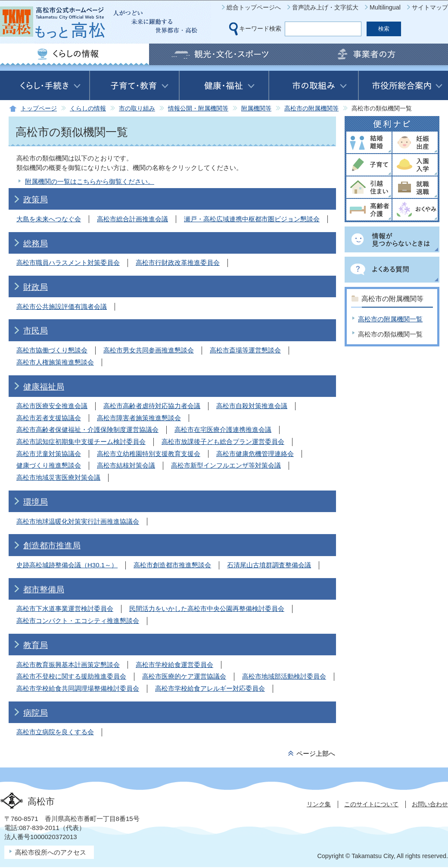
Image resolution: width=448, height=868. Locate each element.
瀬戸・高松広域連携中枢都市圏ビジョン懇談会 (252, 219)
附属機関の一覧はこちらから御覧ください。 (89, 181)
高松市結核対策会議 (126, 465)
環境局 (35, 501)
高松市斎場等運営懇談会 (245, 350)
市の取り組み (137, 108)
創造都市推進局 (52, 545)
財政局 (35, 287)
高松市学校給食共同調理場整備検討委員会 (77, 688)
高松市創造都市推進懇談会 (172, 565)
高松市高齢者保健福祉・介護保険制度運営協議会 (87, 429)
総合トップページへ (254, 7)
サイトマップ (430, 7)
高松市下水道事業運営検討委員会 (64, 608)
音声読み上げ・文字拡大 (325, 7)
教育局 (35, 645)
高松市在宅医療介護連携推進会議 (222, 429)
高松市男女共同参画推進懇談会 (148, 350)
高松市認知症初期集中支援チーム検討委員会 (81, 441)
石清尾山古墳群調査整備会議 (269, 565)
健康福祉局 (43, 386)
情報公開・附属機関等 (198, 108)
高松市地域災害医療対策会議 (58, 477)
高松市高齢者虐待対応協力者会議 (151, 405)
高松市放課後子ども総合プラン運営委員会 (223, 441)
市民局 (35, 330)
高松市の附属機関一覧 (390, 319)
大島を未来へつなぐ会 (48, 219)
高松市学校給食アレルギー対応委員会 (210, 688)
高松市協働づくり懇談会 (51, 350)
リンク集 (319, 804)
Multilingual (385, 7)
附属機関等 (256, 108)
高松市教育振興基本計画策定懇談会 (68, 664)
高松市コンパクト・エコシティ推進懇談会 (77, 620)
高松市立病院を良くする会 (55, 732)
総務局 (35, 243)
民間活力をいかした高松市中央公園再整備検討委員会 (206, 608)
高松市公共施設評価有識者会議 (61, 306)
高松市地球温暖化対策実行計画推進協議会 (77, 521)
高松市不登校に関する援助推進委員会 (71, 676)
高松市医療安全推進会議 (51, 405)
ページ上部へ (315, 753)
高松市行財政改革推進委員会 (178, 262)
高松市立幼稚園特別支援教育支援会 (148, 453)
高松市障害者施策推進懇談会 (139, 417)
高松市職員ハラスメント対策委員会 (68, 262)
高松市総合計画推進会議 (132, 219)
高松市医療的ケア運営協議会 (184, 676)
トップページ (39, 108)
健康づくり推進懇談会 (48, 465)
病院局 (35, 712)
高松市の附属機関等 (311, 108)
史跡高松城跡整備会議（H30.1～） (67, 565)
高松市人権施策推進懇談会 (55, 362)
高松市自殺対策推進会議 (251, 405)
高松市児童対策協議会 (48, 453)
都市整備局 (43, 589)
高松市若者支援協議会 (48, 417)
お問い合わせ (430, 804)
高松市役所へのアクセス (50, 852)
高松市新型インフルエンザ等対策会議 (226, 465)
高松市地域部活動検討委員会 (284, 676)
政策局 (35, 199)
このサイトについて (371, 804)
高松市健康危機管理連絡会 (255, 453)
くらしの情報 (88, 108)
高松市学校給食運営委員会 (174, 664)
